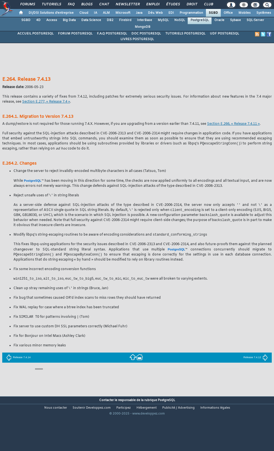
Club (208, 4)
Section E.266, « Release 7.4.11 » (233, 124)
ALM (106, 13)
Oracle (219, 20)
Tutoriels (51, 4)
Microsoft (122, 13)
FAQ (71, 4)
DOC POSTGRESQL (146, 34)
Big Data (69, 20)
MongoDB (142, 27)
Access (51, 20)
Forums (27, 4)
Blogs (86, 4)
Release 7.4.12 (255, 360)
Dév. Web (155, 13)
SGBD (213, 13)
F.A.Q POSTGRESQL (112, 34)
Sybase (235, 20)
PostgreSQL (200, 20)
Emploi (152, 4)
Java (139, 13)
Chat (103, 4)
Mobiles (244, 13)
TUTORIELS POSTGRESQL (185, 34)
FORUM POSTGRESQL (75, 34)
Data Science (91, 20)
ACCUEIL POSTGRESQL (35, 34)
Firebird (125, 20)
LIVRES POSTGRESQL (137, 39)
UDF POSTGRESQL (224, 34)
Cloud (83, 13)
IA (95, 13)
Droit (192, 4)
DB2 (110, 20)
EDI (171, 13)
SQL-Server (255, 20)
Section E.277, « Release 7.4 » (46, 102)
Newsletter (127, 4)
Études (172, 4)
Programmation (191, 13)
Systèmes (263, 13)
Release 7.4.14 (18, 360)
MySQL (163, 20)
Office (228, 13)
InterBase (144, 20)
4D (38, 20)
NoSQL (179, 20)
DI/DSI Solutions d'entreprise (51, 13)
